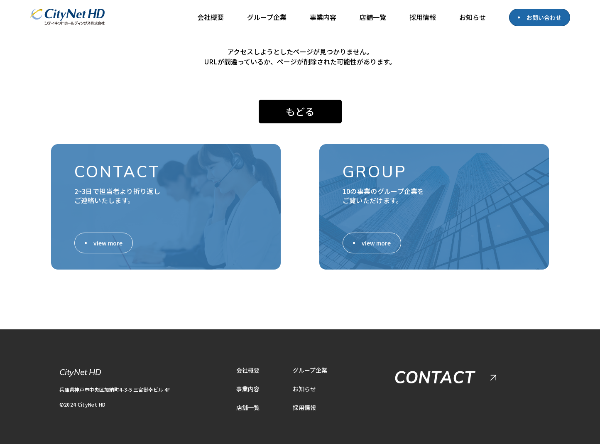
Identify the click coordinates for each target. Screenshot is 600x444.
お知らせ (472, 17)
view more (107, 238)
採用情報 (422, 17)
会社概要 (210, 17)
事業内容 (323, 17)
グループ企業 (267, 17)
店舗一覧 (373, 17)
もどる (300, 109)
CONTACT (434, 373)
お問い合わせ (544, 17)
